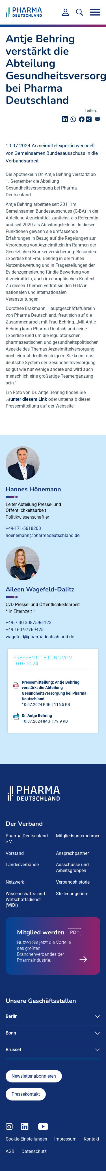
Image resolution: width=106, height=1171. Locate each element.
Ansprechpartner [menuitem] (72, 853)
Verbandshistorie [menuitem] (73, 882)
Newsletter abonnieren (34, 1076)
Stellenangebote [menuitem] (72, 893)
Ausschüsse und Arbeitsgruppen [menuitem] (72, 867)
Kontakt (91, 1139)
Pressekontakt (26, 1094)
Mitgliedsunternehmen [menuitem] (78, 835)
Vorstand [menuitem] (15, 853)
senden (99, 119)
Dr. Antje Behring (37, 715)
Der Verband (24, 824)
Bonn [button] (11, 1033)
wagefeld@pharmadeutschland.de (40, 636)
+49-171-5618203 (23, 528)
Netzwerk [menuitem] (15, 882)
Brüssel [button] (13, 1049)
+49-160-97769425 (25, 629)
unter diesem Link (28, 399)
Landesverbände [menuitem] (22, 864)
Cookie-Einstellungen (26, 1139)
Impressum (65, 1139)
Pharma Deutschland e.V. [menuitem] (27, 838)
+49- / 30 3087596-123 (28, 622)
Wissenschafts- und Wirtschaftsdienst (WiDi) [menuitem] (25, 899)
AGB (10, 1151)
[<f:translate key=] (79, 12)
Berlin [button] (12, 1016)
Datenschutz (34, 1151)
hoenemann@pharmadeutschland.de (42, 535)
